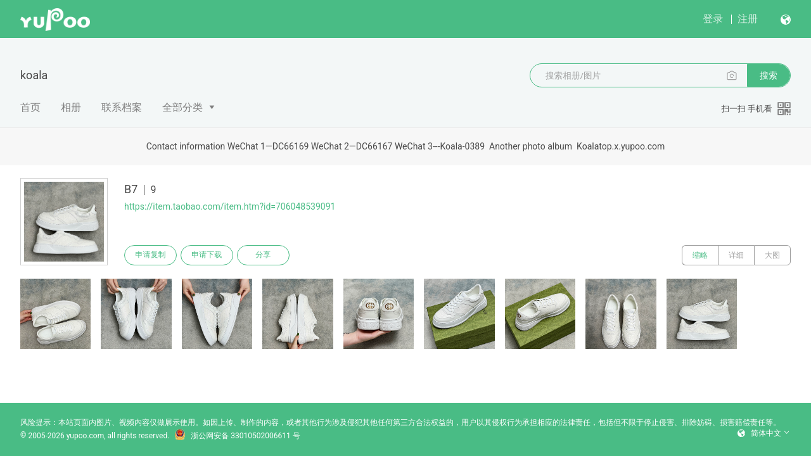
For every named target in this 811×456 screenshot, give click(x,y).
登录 (713, 19)
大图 (772, 255)
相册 (71, 107)
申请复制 (151, 255)
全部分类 (182, 107)
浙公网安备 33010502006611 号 (237, 435)
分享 (264, 255)
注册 (748, 19)
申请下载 (208, 255)
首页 (30, 107)
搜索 (768, 75)
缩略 (700, 255)
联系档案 (121, 107)
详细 (736, 255)
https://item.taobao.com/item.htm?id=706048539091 (229, 206)
